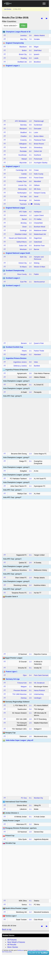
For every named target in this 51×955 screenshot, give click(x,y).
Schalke (37, 39)
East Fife (23, 282)
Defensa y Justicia (20, 366)
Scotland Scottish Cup (14, 347)
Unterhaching (39, 694)
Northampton (22, 193)
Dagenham (38, 238)
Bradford (23, 132)
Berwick (24, 343)
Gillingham (23, 144)
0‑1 (30, 132)
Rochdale (23, 151)
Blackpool (23, 129)
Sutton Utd (23, 246)
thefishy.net (21, 950)
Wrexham (23, 249)
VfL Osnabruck (39, 683)
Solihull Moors (22, 242)
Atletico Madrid (39, 35)
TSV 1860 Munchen (19, 694)
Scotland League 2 (13, 285)
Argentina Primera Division (16, 358)
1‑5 (30, 723)
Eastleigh (23, 230)
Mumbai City (38, 798)
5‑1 (30, 905)
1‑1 (30, 54)
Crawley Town (22, 181)
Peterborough (39, 121)
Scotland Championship (15, 270)
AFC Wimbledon (21, 121)
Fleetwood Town (40, 140)
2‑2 (30, 585)
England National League (15, 208)
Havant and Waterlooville (18, 238)
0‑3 (30, 58)
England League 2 (13, 166)
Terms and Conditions (34, 950)
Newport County (40, 193)
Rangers (24, 354)
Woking (36, 263)
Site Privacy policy (7, 951)
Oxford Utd (38, 151)
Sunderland (38, 125)
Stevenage (23, 200)
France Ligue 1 (11, 672)
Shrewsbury (38, 147)
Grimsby (37, 204)
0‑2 (30, 50)
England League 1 (13, 66)
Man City (23, 39)
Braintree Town (39, 246)
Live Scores (7, 9)
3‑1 (30, 385)
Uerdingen (37, 698)
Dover (24, 227)
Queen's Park (39, 343)
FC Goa (24, 798)
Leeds (36, 58)
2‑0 (30, 62)
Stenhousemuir (39, 282)
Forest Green (39, 178)
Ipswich (36, 54)
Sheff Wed (37, 50)
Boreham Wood (39, 227)
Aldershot (23, 215)
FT (5, 35)
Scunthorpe (22, 155)
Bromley (24, 223)
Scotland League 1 (13, 278)
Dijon (25, 675)
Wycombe (23, 163)
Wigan (36, 47)
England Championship (15, 43)
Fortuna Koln (22, 683)
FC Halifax (37, 219)
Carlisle (24, 174)
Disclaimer (43, 950)
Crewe (36, 170)
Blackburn (23, 47)
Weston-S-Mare (39, 267)
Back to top (6, 929)
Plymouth (23, 147)
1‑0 (30, 121)
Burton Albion (39, 136)
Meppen (24, 687)
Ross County (22, 274)
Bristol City (23, 54)
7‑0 (30, 39)
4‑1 (30, 155)
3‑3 (30, 223)
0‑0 (30, 125)
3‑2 (30, 366)
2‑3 (30, 159)
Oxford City (23, 263)
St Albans (23, 267)
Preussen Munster (20, 690)
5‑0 (30, 709)
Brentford (37, 62)
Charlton (24, 136)
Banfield (37, 366)
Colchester (23, 178)
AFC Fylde (23, 212)
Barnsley (23, 125)
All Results (11, 944)
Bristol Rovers (39, 144)
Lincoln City (22, 185)
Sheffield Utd (22, 62)
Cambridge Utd (21, 170)
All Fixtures (12, 940)
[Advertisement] (25, 93)
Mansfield (37, 181)
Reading (24, 58)
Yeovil (36, 197)
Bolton (24, 50)
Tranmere (23, 204)
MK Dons (37, 189)
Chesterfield (38, 223)
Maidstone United (40, 230)
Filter (23, 26)
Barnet (24, 219)
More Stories (12, 947)
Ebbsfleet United (21, 234)
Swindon (37, 200)
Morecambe (22, 189)
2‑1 (30, 136)
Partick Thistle (39, 351)
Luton (36, 132)
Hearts (24, 351)
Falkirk (36, 274)
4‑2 (30, 189)
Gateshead (38, 242)
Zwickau (24, 698)
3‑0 (30, 35)
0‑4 (30, 675)
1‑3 (30, 163)
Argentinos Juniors (20, 362)
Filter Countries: (9, 21)
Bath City (23, 257)
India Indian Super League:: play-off (19, 740)
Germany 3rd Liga (13, 679)
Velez (36, 362)
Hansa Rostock (39, 690)
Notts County (38, 174)
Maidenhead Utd (40, 234)
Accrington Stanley (40, 163)
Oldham (37, 185)
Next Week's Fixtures (16, 942)
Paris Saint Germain (41, 675)
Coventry (23, 140)
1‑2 (30, 215)
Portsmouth (38, 159)
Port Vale (23, 197)
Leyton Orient (39, 215)
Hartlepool (37, 212)
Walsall (24, 159)
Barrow (36, 249)
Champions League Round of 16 (18, 32)
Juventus (23, 35)
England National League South (18, 253)
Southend (37, 155)
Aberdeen (37, 354)
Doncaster (37, 129)
